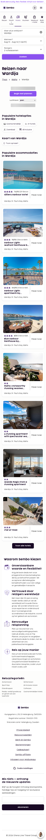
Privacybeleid (23, 730)
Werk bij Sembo (23, 740)
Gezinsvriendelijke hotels (33, 692)
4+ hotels (30, 124)
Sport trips (6, 685)
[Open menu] (41, 8)
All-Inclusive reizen (31, 685)
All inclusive (25, 129)
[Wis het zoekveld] (40, 32)
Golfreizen (27, 688)
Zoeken (23, 57)
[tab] (4, 20)
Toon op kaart (10, 143)
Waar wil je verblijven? (13, 31)
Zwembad (9, 129)
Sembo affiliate (23, 755)
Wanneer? (8, 39)
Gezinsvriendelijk (12, 124)
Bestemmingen (23, 745)
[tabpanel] (23, 44)
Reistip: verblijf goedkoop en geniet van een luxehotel (11, 694)
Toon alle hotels (23, 546)
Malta (14, 79)
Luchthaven (14, 100)
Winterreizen (28, 682)
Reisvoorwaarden (23, 735)
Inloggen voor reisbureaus (23, 759)
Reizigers (8, 48)
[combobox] (21, 33)
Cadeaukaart (23, 750)
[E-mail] (23, 799)
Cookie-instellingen (23, 768)
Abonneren (23, 807)
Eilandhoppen (7, 688)
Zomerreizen (7, 682)
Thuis (4, 79)
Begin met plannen (23, 93)
